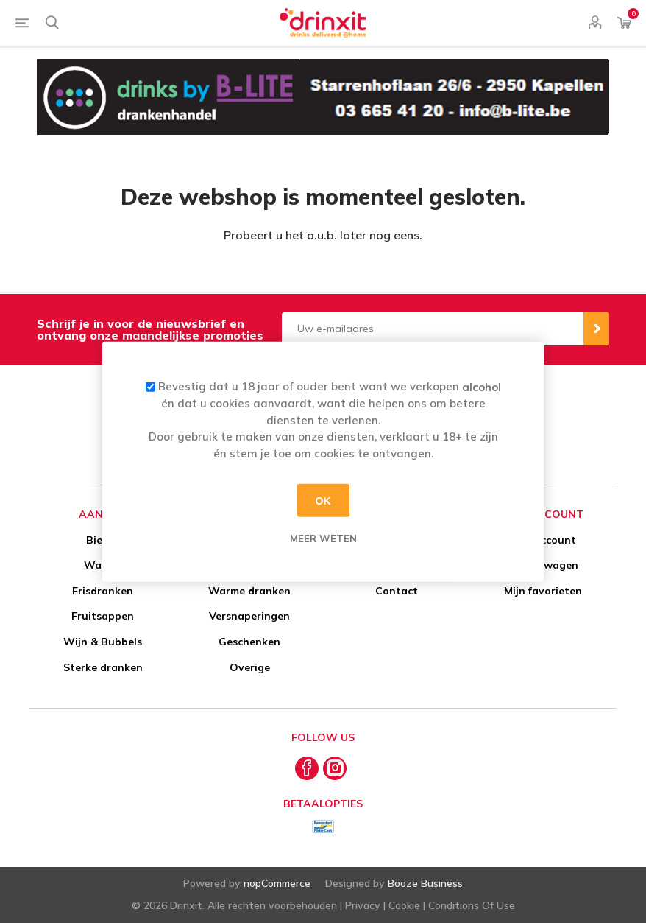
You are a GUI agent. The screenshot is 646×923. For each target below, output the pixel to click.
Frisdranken (102, 590)
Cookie (404, 905)
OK (323, 500)
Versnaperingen (249, 615)
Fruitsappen (102, 615)
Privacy (362, 905)
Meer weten (323, 538)
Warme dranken (249, 590)
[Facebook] (307, 768)
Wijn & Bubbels (102, 641)
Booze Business (425, 883)
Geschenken (249, 641)
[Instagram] (335, 768)
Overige (250, 667)
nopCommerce (277, 883)
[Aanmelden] (433, 328)
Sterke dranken (103, 667)
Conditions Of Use (471, 905)
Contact (396, 590)
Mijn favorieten (543, 590)
